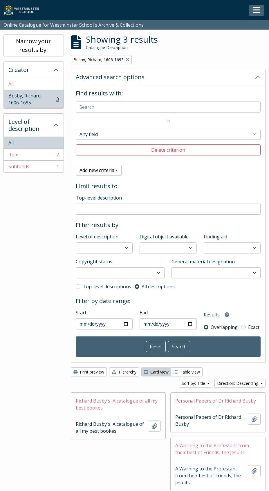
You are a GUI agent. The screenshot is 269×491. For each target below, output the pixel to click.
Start (81, 312)
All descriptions (158, 286)
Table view (187, 372)
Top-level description (99, 198)
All (11, 84)
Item (33, 156)
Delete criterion (168, 150)
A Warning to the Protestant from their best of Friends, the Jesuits (212, 449)
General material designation (203, 261)
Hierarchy (124, 372)
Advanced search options (110, 77)
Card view (156, 372)
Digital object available (164, 236)
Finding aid (215, 236)
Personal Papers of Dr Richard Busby (215, 401)
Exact (253, 327)
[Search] (168, 107)
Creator (18, 70)
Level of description (23, 125)
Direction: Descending (238, 383)
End (144, 312)
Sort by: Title (194, 383)
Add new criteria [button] (97, 170)
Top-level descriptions (107, 286)
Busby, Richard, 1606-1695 (33, 99)
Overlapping (224, 327)
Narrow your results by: (33, 45)
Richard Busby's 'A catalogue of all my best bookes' (117, 404)
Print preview (88, 372)
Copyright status (94, 261)
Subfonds (33, 167)
